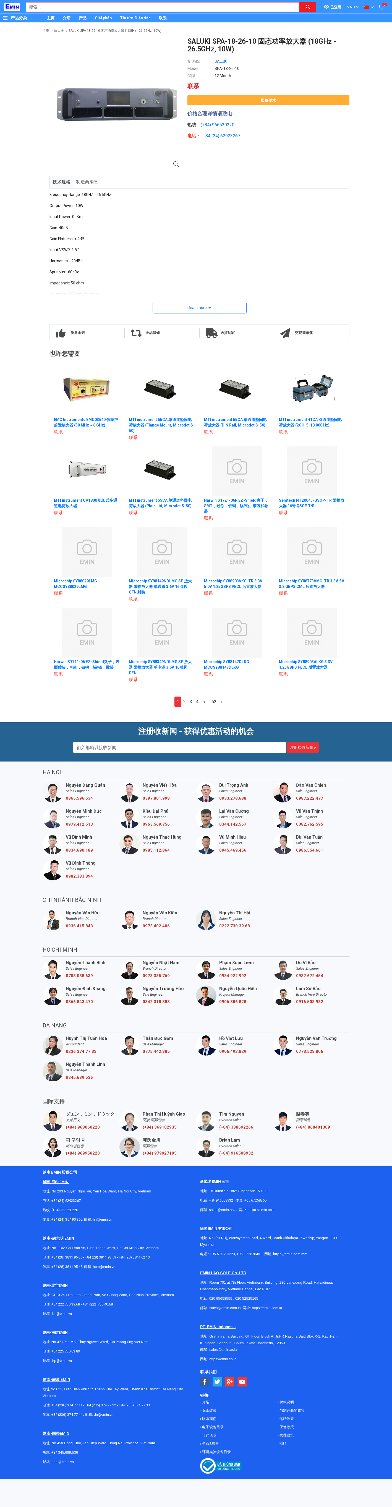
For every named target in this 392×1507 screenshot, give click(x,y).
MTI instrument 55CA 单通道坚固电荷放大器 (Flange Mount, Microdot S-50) (160, 425)
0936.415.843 (79, 925)
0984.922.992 (232, 975)
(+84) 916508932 (236, 1153)
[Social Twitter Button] (217, 1382)
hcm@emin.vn (104, 1267)
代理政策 (286, 1435)
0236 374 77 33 (81, 1051)
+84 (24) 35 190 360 (66, 1219)
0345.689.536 (79, 1077)
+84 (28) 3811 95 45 (66, 1267)
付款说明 (286, 1402)
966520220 (223, 124)
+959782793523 (222, 1254)
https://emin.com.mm (290, 1254)
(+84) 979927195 (160, 1153)
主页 (50, 18)
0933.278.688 (232, 798)
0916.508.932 (309, 1001)
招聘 (283, 1443)
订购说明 (208, 1435)
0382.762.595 (309, 824)
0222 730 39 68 (234, 925)
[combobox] (160, 7)
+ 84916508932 (221, 1200)
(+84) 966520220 (64, 1210)
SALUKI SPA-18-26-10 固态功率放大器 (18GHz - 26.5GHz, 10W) (115, 31)
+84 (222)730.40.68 (98, 1304)
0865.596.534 (79, 798)
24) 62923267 (226, 135)
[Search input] (160, 7)
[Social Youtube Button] (242, 1382)
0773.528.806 (309, 1051)
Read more (197, 307)
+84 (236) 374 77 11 (66, 1405)
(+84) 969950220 (83, 1153)
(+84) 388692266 (236, 1127)
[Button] (5, 18)
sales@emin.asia (222, 1210)
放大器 (59, 31)
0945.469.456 (232, 850)
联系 (163, 18)
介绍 (66, 18)
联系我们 (208, 1419)
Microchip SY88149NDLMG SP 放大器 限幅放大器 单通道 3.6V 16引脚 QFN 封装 (161, 586)
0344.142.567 (232, 824)
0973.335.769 (156, 975)
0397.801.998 (156, 798)
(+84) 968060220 (83, 1127)
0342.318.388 (156, 1001)
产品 (83, 18)
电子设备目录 (212, 1427)
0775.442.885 (156, 1051)
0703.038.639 (79, 975)
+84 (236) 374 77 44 (66, 1414)
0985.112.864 (156, 850)
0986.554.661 (309, 850)
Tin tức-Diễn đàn (135, 18)
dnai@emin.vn (62, 1462)
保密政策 (208, 1410)
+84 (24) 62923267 (66, 1201)
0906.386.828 (232, 1001)
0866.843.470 (79, 1001)
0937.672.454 (309, 975)
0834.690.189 (79, 850)
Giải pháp (103, 18)
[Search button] (308, 7)
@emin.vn (64, 1361)
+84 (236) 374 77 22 (100, 1405)
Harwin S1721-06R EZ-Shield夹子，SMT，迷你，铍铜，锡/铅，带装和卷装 (236, 506)
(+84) (206, 124)
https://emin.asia (261, 1210)
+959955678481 (250, 1254)
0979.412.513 (79, 824)
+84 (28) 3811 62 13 (134, 1257)
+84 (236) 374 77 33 (134, 1405)
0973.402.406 (156, 925)
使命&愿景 (210, 1443)
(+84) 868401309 (313, 1127)
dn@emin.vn (103, 1414)
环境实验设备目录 (216, 1452)
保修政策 (286, 1427)
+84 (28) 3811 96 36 (66, 1257)
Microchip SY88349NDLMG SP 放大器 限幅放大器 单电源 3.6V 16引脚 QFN (161, 667)
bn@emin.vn (62, 1314)
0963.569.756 (156, 824)
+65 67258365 (255, 1200)
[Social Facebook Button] (205, 1382)
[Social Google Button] (230, 1382)
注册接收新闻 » (303, 747)
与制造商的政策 (292, 1410)
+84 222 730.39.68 (66, 1304)
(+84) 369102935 (160, 1127)
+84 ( (208, 135)
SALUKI (221, 61)
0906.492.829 (232, 1051)
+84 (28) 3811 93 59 (100, 1257)
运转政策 (286, 1419)
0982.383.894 (79, 876)
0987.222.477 (309, 798)
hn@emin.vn (102, 1219)
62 (213, 701)
